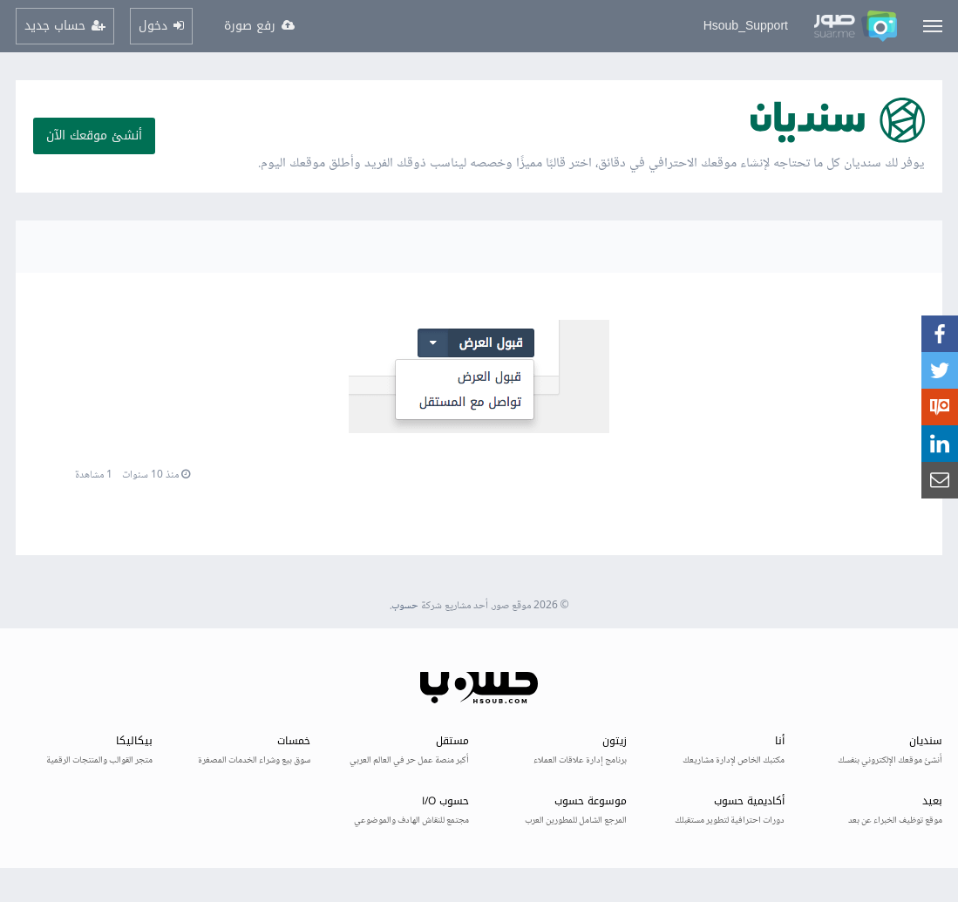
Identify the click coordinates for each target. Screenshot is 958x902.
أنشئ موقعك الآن (94, 135)
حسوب (404, 606)
